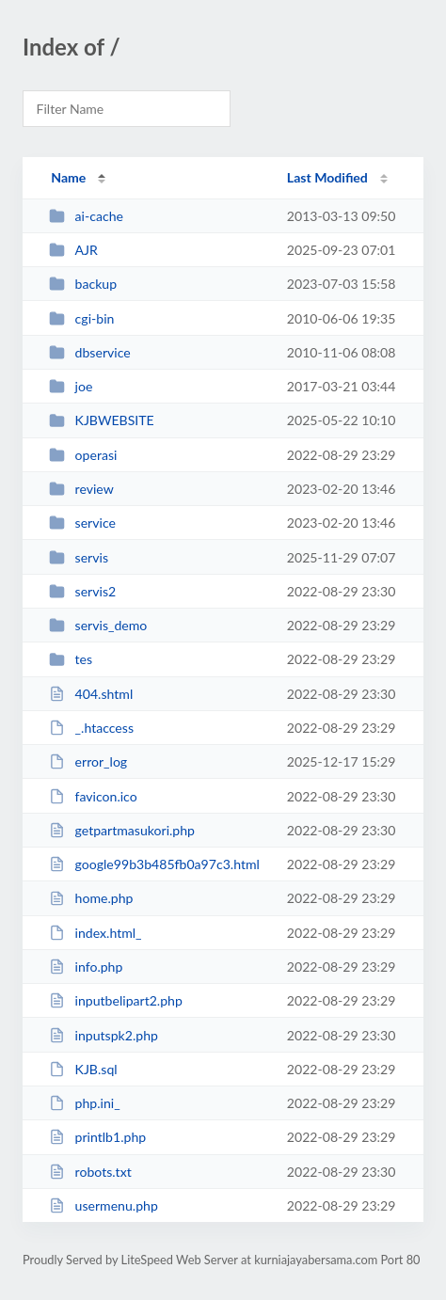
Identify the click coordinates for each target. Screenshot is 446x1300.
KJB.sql (83, 1069)
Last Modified (327, 177)
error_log (88, 761)
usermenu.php (103, 1205)
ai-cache (86, 216)
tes (70, 659)
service (82, 523)
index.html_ (95, 933)
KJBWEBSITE (101, 420)
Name (68, 177)
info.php (85, 967)
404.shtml (91, 694)
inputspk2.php (103, 1035)
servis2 (82, 591)
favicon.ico (93, 796)
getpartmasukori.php (122, 830)
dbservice (90, 352)
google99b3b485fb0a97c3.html (154, 864)
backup (83, 284)
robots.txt (90, 1172)
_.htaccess (91, 728)
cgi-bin (81, 318)
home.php (91, 898)
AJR (73, 250)
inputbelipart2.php (116, 1000)
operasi (83, 455)
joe (70, 386)
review (81, 489)
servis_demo (98, 625)
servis (78, 557)
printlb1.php (97, 1137)
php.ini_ (84, 1103)
